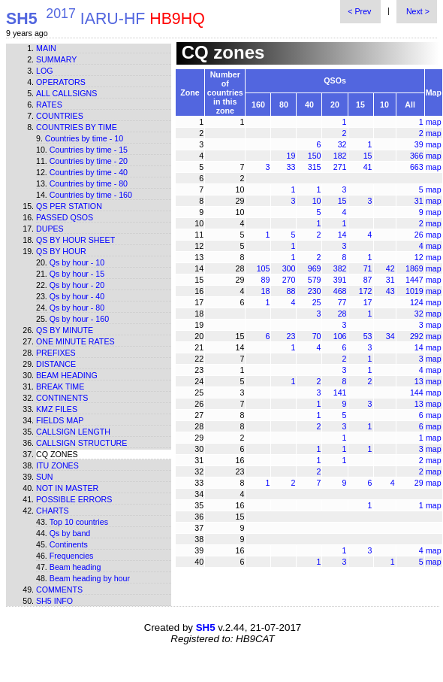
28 (342, 313)
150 (314, 155)
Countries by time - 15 (89, 149)
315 (314, 166)
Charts (52, 510)
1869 (414, 268)
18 (265, 291)
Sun (44, 476)
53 (367, 336)
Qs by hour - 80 (77, 307)
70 (316, 336)
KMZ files (56, 409)
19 (291, 155)
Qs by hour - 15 (77, 273)
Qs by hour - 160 (79, 318)
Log (44, 70)
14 (342, 234)
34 (390, 336)
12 (418, 257)
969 (314, 268)
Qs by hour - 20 (77, 284)
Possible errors (74, 499)
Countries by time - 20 (89, 160)
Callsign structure (81, 442)
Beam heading (67, 375)
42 (390, 268)
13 (418, 381)
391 (340, 279)
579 (314, 279)
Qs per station (69, 206)
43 (390, 291)
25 (316, 302)
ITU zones (57, 465)
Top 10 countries (79, 521)
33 (291, 166)
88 (291, 291)
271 (340, 166)
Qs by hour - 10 (77, 262)
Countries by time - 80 (89, 183)
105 (263, 268)
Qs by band (70, 533)
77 (342, 302)
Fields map (59, 420)
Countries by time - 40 (89, 172)
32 (342, 144)
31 (418, 200)
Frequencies (72, 555)
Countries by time (76, 127)
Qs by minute (64, 330)
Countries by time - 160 (91, 194)
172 (365, 291)
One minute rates (75, 341)
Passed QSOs (64, 217)
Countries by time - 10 (84, 138)
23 (291, 336)
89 (265, 279)
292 (416, 336)
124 (416, 302)
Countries (59, 115)
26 (418, 234)
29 (418, 482)
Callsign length (73, 431)
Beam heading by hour (90, 578)
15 (367, 155)
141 (340, 392)
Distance (56, 363)
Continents (62, 397)
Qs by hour (61, 251)
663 (416, 166)
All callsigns (66, 93)
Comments (59, 589)
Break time (60, 386)
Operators (61, 81)
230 (314, 291)
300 (289, 268)
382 (340, 268)
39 (418, 144)
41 (367, 166)
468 (340, 291)
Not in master (67, 488)
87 (367, 279)
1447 (414, 279)
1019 (414, 291)
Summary (56, 59)
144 (416, 392)
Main (46, 48)
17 (367, 302)
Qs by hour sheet (75, 239)
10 (316, 200)
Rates (49, 104)
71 (367, 268)
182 (340, 155)
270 (289, 279)
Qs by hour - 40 (77, 296)
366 (416, 155)
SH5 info (54, 600)
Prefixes (56, 352)
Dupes (50, 228)
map (433, 121)
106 (340, 336)
